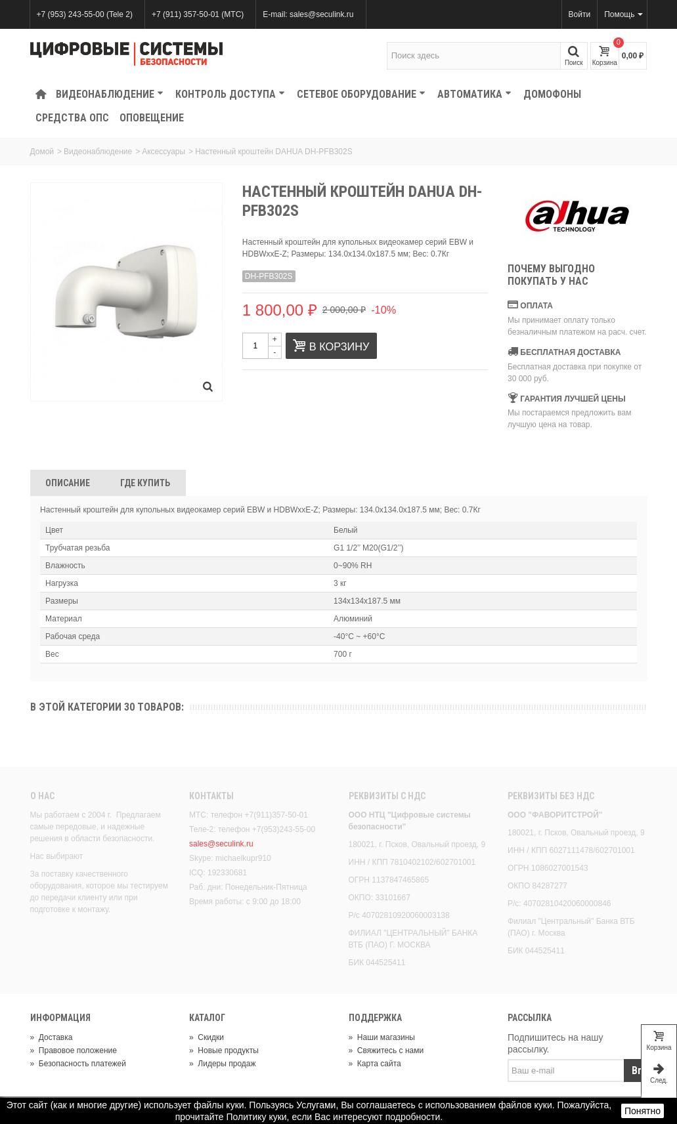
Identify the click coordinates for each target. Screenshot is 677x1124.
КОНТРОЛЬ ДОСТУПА (230, 94)
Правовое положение (73, 1050)
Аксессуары (163, 151)
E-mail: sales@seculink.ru (308, 14)
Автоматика (474, 94)
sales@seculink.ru (221, 843)
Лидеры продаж (222, 1063)
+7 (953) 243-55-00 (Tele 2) (85, 14)
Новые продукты (224, 1050)
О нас (42, 796)
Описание (67, 483)
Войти (580, 14)
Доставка (51, 1037)
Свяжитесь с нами (386, 1050)
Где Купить (145, 483)
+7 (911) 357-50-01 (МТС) (198, 14)
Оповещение (152, 118)
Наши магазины (382, 1037)
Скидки (206, 1037)
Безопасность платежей (78, 1063)
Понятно (642, 1111)
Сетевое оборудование (361, 94)
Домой (42, 151)
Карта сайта (375, 1063)
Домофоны (552, 94)
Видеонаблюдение (110, 94)
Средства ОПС (72, 118)
